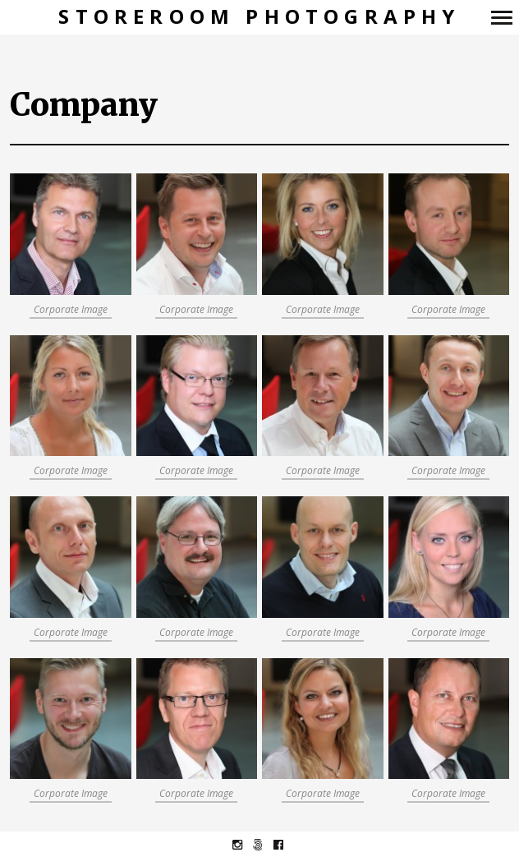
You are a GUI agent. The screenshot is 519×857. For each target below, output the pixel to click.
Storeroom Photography (259, 17)
